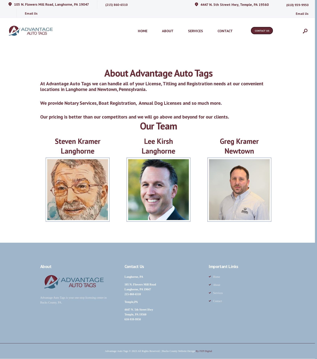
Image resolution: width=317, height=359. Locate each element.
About (216, 285)
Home (216, 277)
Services (218, 293)
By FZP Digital (204, 351)
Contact (217, 301)
